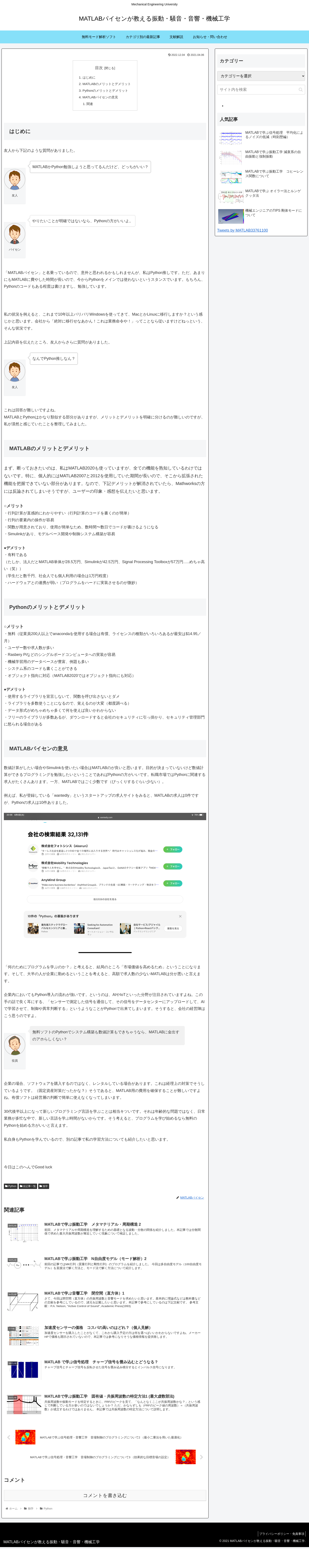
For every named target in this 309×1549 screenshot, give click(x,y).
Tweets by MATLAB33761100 (242, 230)
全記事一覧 (28, 1187)
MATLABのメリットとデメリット (107, 85)
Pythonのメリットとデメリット (105, 91)
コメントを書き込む (105, 1497)
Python (10, 1187)
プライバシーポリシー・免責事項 (280, 1535)
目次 (99, 68)
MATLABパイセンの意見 (100, 98)
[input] (261, 89)
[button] (300, 89)
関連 (88, 105)
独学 (43, 1187)
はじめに (88, 77)
